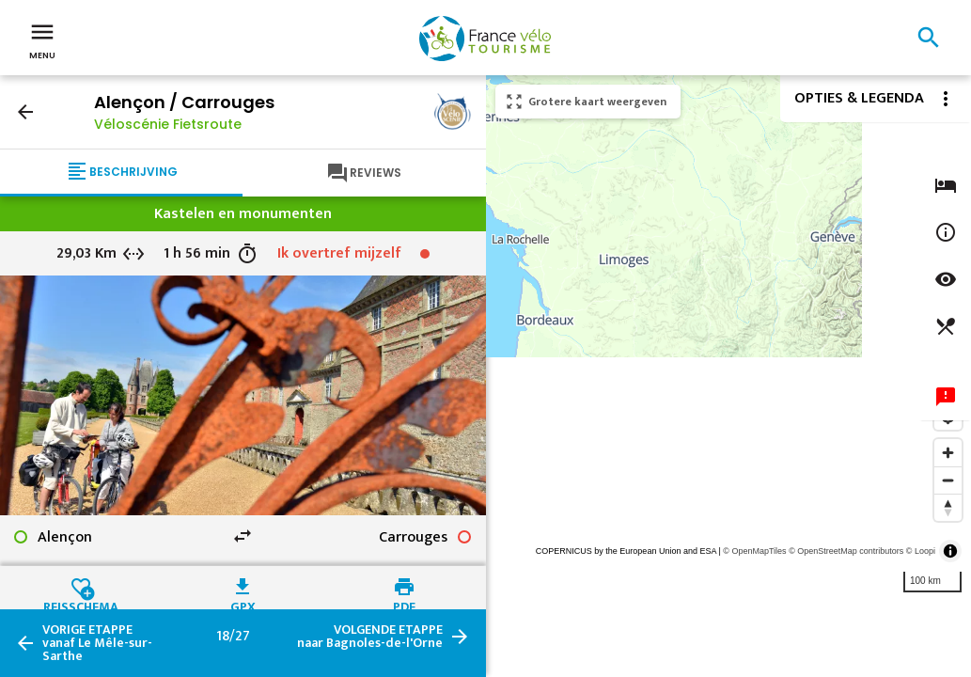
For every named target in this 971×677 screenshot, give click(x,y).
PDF (404, 604)
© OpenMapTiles (754, 551)
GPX (243, 604)
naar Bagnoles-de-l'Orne (370, 636)
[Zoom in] (948, 452)
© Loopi (920, 551)
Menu (42, 39)
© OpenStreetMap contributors (846, 551)
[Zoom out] (948, 480)
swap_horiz (242, 536)
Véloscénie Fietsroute (168, 124)
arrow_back (25, 112)
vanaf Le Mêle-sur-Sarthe (97, 643)
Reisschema (80, 604)
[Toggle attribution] (950, 551)
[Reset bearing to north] (948, 507)
